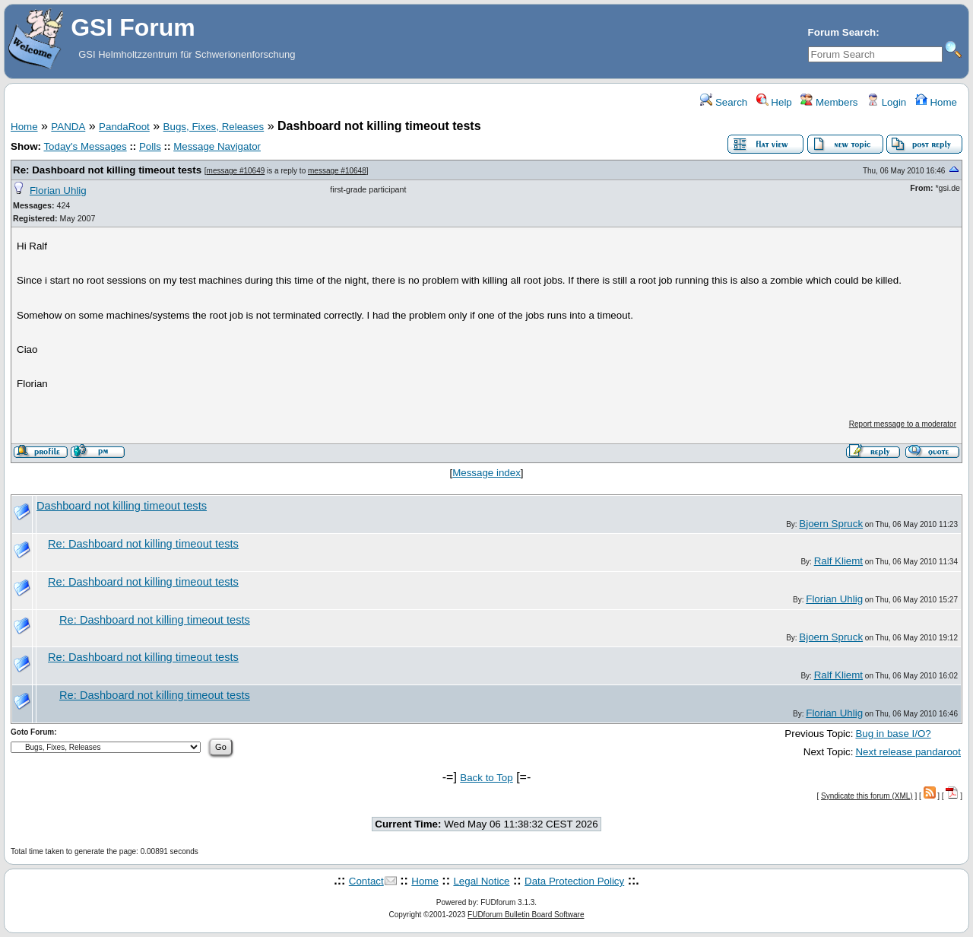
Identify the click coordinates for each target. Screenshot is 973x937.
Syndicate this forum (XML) (867, 796)
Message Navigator (217, 146)
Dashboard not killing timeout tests (121, 506)
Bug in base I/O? (892, 733)
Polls (150, 146)
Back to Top (486, 777)
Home (936, 102)
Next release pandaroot (908, 752)
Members (828, 102)
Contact (366, 881)
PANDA (68, 126)
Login (886, 102)
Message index (486, 472)
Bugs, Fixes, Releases (214, 126)
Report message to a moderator (902, 424)
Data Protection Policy (574, 881)
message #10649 (236, 171)
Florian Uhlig (58, 190)
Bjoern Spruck (831, 523)
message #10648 (337, 171)
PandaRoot (124, 126)
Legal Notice (481, 881)
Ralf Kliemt (838, 561)
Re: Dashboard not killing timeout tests (107, 170)
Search (723, 102)
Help (774, 102)
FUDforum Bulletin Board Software (525, 914)
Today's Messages (84, 146)
